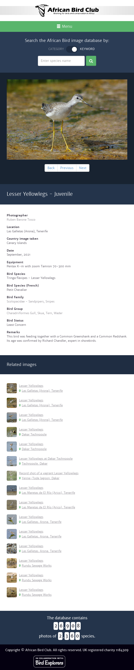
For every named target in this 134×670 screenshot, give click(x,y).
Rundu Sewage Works (35, 566)
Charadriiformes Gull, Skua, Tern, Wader (35, 313)
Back (51, 168)
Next (82, 168)
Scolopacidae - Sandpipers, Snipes (30, 301)
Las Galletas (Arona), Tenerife (41, 391)
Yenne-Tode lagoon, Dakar (39, 478)
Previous (66, 168)
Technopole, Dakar (33, 464)
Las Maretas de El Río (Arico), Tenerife (47, 493)
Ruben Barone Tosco (21, 220)
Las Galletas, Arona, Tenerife (40, 522)
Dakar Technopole (33, 434)
